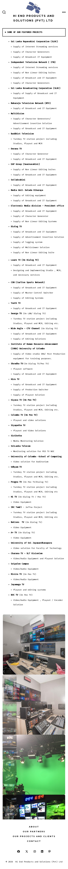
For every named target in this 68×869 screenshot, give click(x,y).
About (34, 827)
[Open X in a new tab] (26, 851)
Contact (34, 841)
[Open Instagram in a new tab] (35, 851)
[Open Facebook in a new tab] (19, 851)
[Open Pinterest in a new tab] (49, 851)
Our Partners (34, 831)
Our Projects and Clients (34, 836)
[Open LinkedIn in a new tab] (42, 851)
